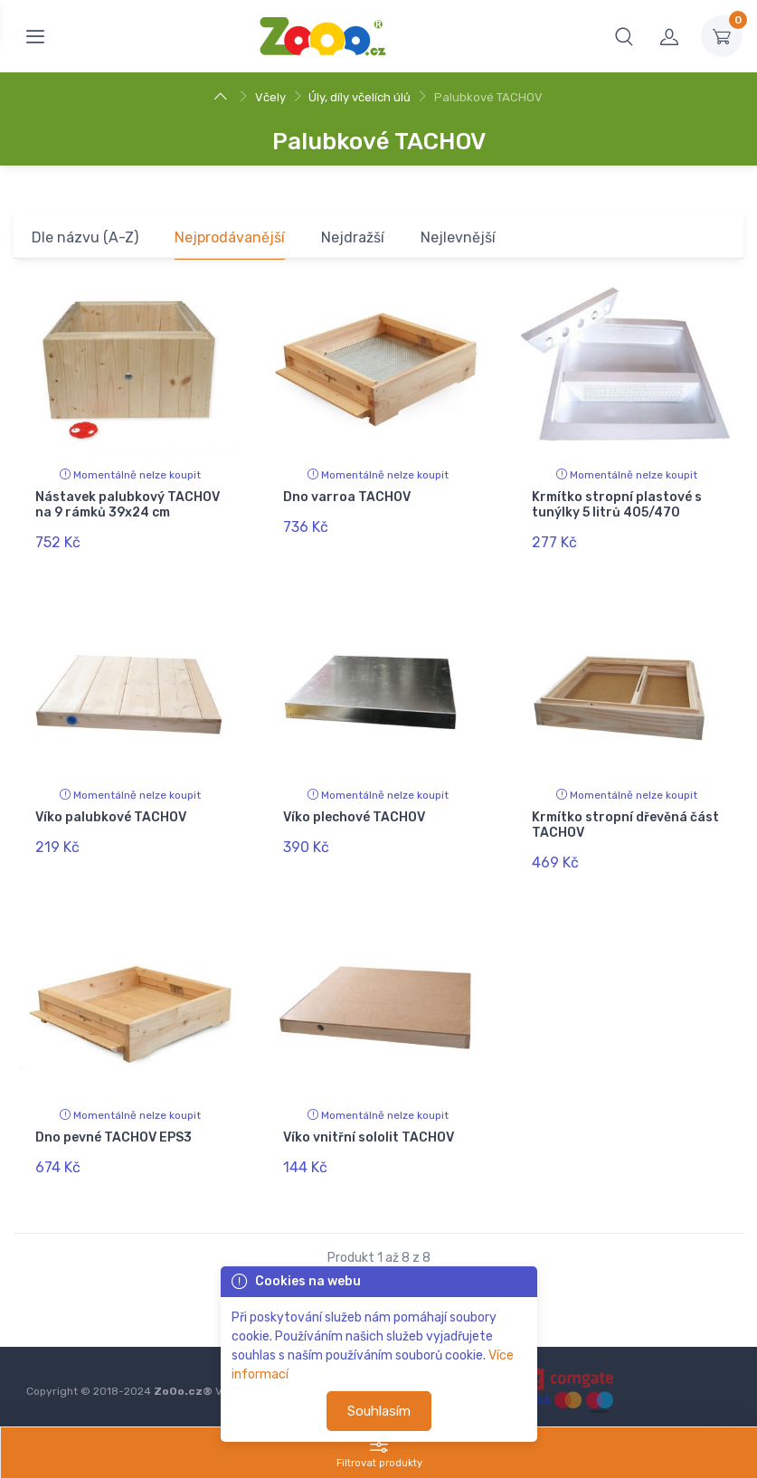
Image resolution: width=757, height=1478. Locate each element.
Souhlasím (379, 1411)
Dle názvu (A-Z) (85, 237)
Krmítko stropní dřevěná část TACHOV (625, 820)
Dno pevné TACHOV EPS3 (113, 1127)
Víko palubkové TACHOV (110, 812)
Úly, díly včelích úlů (359, 97)
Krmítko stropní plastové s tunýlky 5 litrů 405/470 (617, 504)
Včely (270, 97)
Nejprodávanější (230, 237)
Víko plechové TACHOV (354, 812)
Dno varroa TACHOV (347, 497)
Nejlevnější (458, 237)
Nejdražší (352, 237)
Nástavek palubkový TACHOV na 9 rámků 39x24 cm (127, 504)
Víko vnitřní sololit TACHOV (368, 1127)
